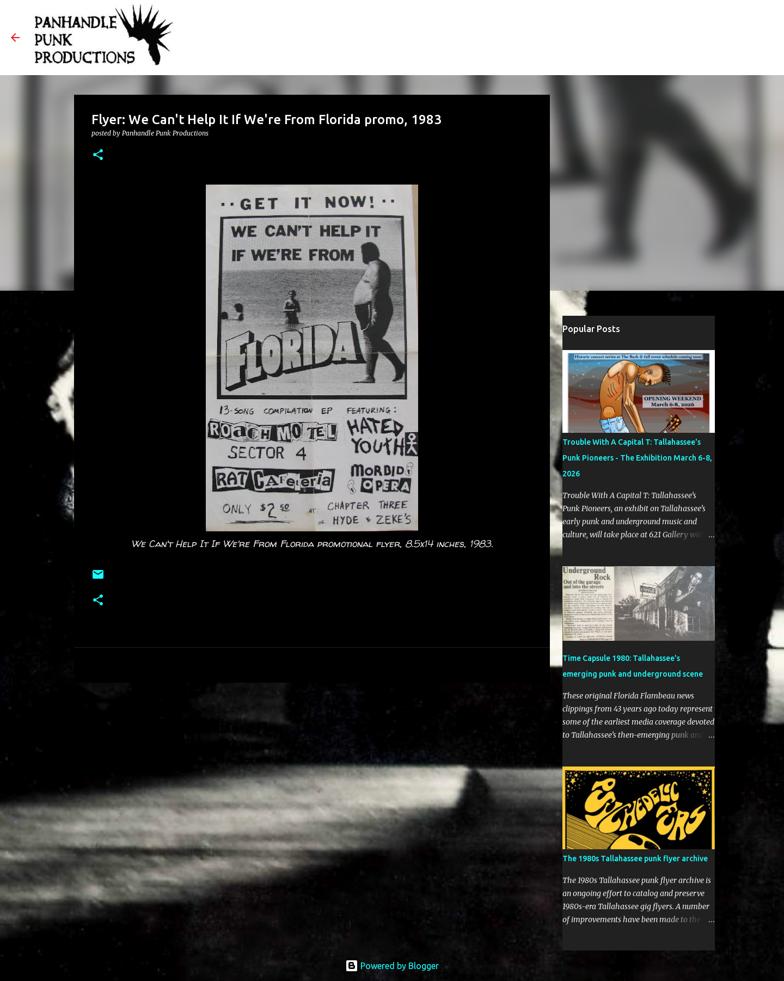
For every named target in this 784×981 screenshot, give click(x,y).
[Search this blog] (718, 37)
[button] (98, 155)
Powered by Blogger (392, 966)
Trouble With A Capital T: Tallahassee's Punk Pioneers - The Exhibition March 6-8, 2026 (637, 458)
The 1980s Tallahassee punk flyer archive (635, 858)
